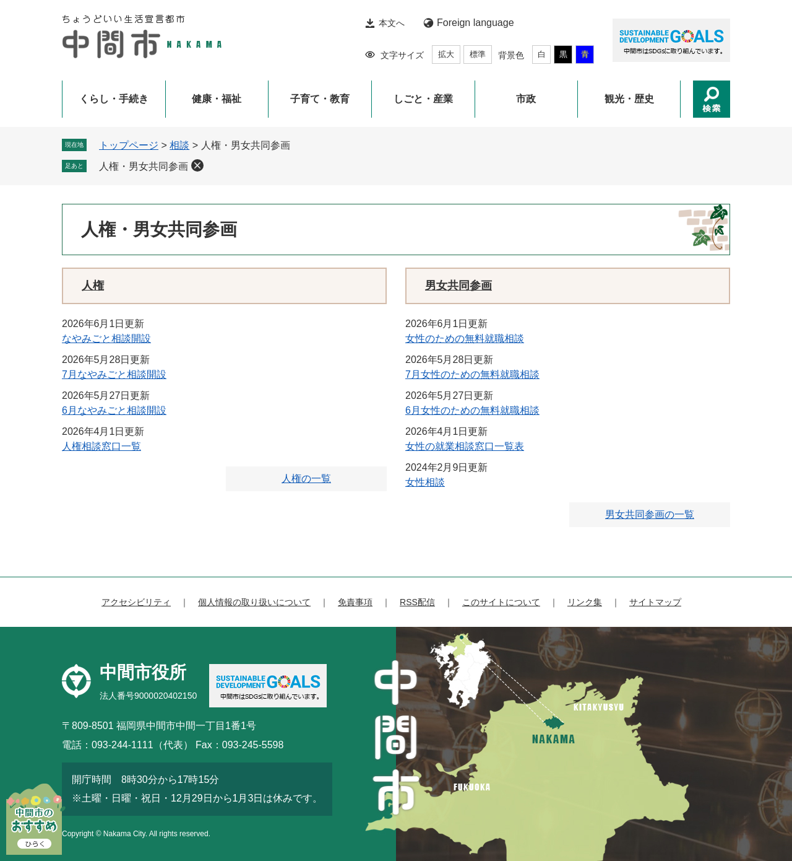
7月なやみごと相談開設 (114, 374)
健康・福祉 (216, 99)
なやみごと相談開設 (106, 338)
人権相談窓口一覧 (101, 446)
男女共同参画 (458, 285)
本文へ (392, 23)
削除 (197, 165)
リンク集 (584, 602)
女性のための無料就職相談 (464, 338)
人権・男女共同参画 (143, 166)
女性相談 (425, 482)
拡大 (446, 54)
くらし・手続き (113, 99)
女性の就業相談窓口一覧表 (464, 446)
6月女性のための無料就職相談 (472, 410)
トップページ (128, 145)
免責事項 (355, 602)
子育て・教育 (320, 99)
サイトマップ (655, 602)
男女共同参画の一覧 (649, 514)
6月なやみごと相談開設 (114, 410)
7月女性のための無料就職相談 (472, 374)
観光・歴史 (629, 99)
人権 (93, 285)
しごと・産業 (423, 99)
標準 (478, 54)
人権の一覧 (306, 478)
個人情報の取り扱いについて (254, 602)
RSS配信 (417, 602)
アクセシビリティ (136, 602)
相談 (179, 145)
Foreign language (475, 22)
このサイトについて (501, 602)
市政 (526, 99)
